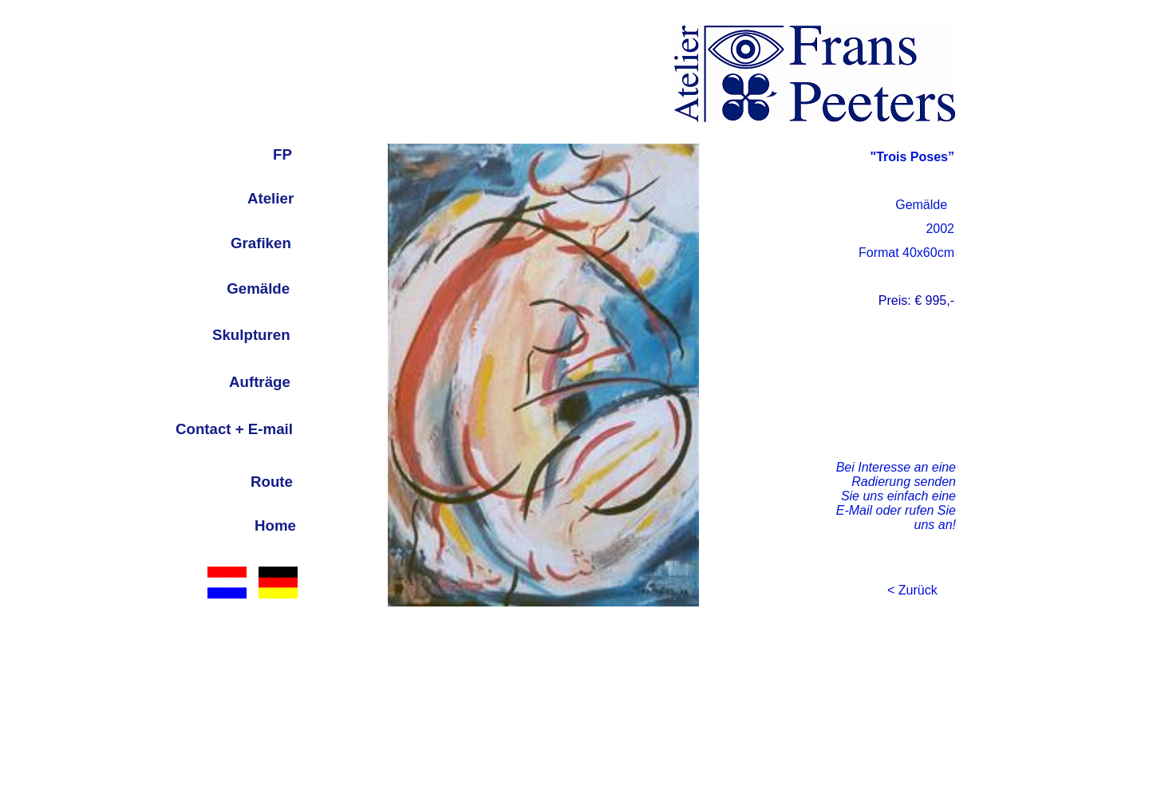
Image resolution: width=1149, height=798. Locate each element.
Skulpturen (251, 334)
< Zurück (912, 590)
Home (275, 525)
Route (272, 481)
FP (282, 154)
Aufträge (259, 381)
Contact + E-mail (234, 429)
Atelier (270, 198)
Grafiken (261, 243)
